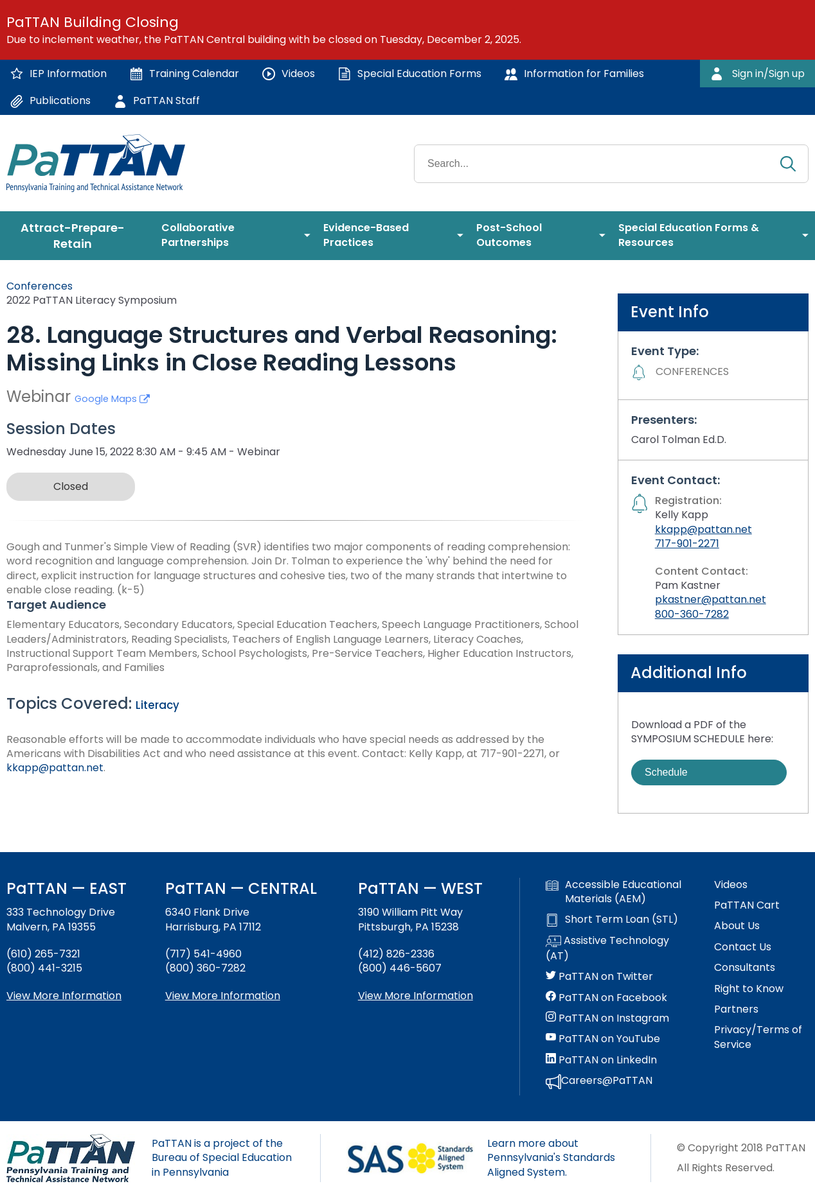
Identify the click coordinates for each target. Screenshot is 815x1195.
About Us (737, 926)
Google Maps (112, 398)
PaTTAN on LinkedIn (601, 1060)
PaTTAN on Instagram (607, 1018)
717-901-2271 (687, 543)
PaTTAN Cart (747, 905)
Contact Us (742, 947)
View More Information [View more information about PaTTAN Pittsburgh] (415, 995)
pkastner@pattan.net (710, 599)
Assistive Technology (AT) (607, 948)
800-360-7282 (692, 614)
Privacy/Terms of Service (758, 1037)
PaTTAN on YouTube (603, 1039)
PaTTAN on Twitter (599, 977)
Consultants (744, 968)
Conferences (39, 286)
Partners (736, 1009)
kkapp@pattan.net (54, 767)
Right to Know (749, 989)
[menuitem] (77, 235)
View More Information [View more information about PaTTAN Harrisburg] (222, 995)
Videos (731, 885)
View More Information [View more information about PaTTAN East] (63, 995)
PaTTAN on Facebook (606, 998)
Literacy (157, 705)
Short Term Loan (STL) (612, 919)
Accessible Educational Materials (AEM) (613, 892)
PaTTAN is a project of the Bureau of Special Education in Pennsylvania (222, 1158)
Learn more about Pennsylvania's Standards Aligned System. (551, 1158)
